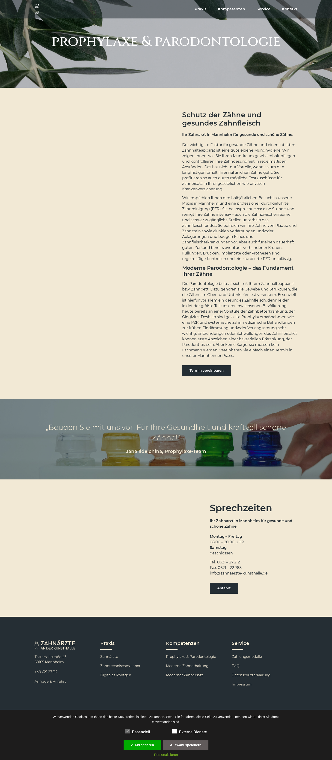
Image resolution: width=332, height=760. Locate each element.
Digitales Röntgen (115, 675)
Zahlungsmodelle (247, 656)
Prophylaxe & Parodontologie (191, 656)
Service (263, 9)
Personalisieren (166, 755)
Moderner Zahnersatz (184, 675)
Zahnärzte (109, 656)
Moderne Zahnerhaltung (187, 666)
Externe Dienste (189, 731)
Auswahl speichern (186, 745)
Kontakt (289, 9)
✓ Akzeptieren (142, 745)
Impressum (242, 684)
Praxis (200, 9)
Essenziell (137, 731)
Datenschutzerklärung (251, 675)
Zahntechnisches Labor (120, 666)
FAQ (236, 666)
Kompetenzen (231, 9)
